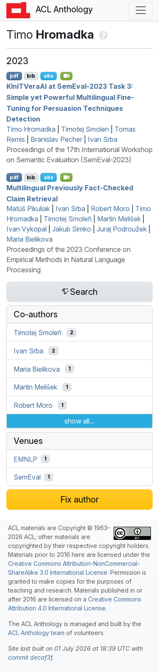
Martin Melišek (119, 219)
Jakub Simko (71, 229)
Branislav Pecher (56, 139)
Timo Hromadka (31, 129)
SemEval (27, 477)
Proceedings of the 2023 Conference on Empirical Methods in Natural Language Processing (68, 259)
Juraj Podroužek (122, 229)
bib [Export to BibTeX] (31, 76)
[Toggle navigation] (141, 10)
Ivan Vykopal (26, 229)
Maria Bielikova (29, 239)
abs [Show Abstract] (48, 76)
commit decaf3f (30, 657)
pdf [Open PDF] (14, 76)
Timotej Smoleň (68, 219)
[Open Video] (66, 76)
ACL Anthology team (36, 632)
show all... (79, 421)
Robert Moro (110, 208)
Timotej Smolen (85, 129)
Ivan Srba (102, 139)
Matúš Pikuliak (28, 208)
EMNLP (25, 459)
